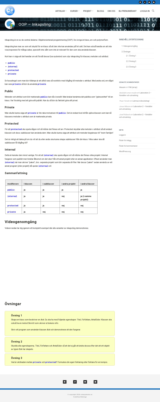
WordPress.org (125, 151)
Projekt (87, 11)
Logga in (145, 11)
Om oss (111, 11)
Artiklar (60, 11)
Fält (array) (133, 87)
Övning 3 (132, 67)
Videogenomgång (130, 46)
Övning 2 (132, 61)
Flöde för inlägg (125, 140)
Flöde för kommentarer (128, 146)
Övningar (126, 52)
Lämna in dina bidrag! (141, 101)
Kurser (74, 11)
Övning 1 (132, 56)
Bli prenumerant (128, 11)
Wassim (122, 87)
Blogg (100, 11)
